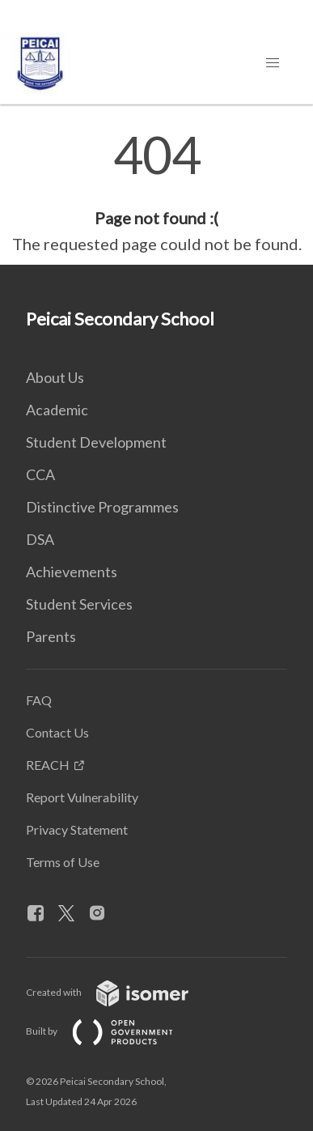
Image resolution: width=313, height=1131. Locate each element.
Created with (120, 992)
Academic (57, 410)
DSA (40, 539)
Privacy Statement (77, 829)
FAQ (39, 700)
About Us (55, 377)
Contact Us (57, 732)
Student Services (79, 604)
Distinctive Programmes (102, 507)
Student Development (96, 442)
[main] (156, 193)
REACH (48, 764)
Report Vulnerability (82, 797)
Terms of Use (62, 862)
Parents (51, 636)
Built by (112, 1031)
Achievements (71, 571)
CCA (40, 474)
